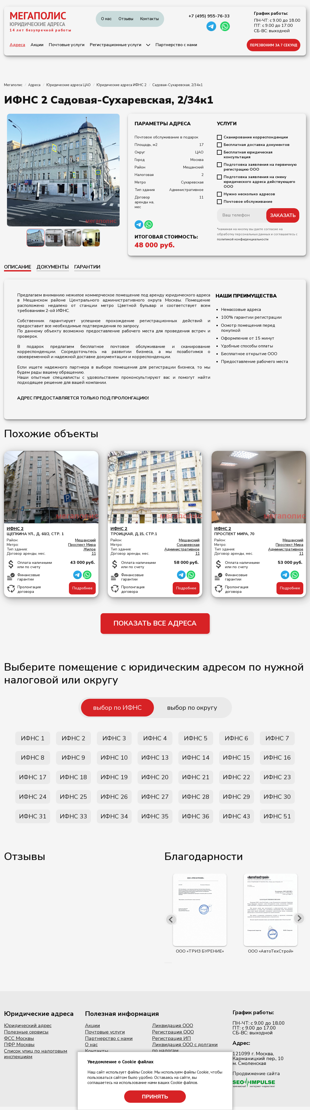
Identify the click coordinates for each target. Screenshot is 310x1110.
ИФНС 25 (73, 799)
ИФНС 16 (277, 759)
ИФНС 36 (196, 819)
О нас (106, 18)
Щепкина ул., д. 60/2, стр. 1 (51, 531)
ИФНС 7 (277, 739)
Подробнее (82, 588)
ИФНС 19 (114, 779)
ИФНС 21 (196, 779)
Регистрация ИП (171, 1041)
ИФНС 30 (277, 799)
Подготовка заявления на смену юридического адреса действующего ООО (259, 182)
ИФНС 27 (155, 799)
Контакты (149, 18)
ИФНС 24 (33, 799)
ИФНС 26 (114, 799)
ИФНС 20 (155, 779)
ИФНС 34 (114, 819)
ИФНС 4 (155, 739)
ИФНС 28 (196, 799)
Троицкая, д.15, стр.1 (155, 531)
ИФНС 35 (155, 819)
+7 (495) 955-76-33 (209, 16)
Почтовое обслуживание (248, 201)
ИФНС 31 (33, 819)
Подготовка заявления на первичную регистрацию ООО (260, 167)
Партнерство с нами (176, 45)
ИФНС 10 (114, 759)
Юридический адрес (27, 1029)
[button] (164, 966)
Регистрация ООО (173, 1035)
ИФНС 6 (236, 739)
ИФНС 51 (277, 819)
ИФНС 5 (195, 739)
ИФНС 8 (32, 759)
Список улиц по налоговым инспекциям (35, 1057)
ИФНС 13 (155, 759)
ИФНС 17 (33, 779)
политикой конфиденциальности (242, 239)
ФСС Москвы (19, 1041)
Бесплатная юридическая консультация (248, 155)
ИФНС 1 (32, 739)
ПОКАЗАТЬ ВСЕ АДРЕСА (155, 623)
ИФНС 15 (236, 759)
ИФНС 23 (277, 779)
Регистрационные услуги (115, 45)
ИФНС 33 (73, 819)
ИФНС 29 (236, 799)
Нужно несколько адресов (249, 194)
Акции (37, 45)
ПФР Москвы (19, 1048)
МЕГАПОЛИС (38, 15)
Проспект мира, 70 (258, 531)
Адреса (17, 45)
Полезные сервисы (26, 1035)
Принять (155, 1097)
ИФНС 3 (114, 739)
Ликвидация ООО (172, 1029)
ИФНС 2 (73, 739)
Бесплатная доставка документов (257, 144)
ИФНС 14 (196, 759)
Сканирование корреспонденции (256, 137)
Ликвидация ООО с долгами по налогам (185, 1051)
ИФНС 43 (236, 819)
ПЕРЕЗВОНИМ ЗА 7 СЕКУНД (273, 45)
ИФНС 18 (73, 779)
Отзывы (126, 18)
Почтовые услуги (66, 45)
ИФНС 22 (236, 779)
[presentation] (171, 922)
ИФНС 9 (73, 759)
